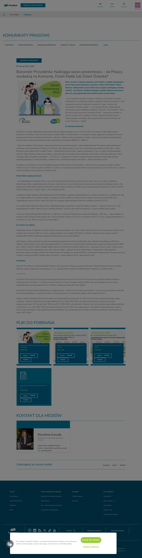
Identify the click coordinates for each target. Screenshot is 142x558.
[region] (63, 543)
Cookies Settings (91, 546)
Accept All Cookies (91, 540)
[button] (10, 544)
